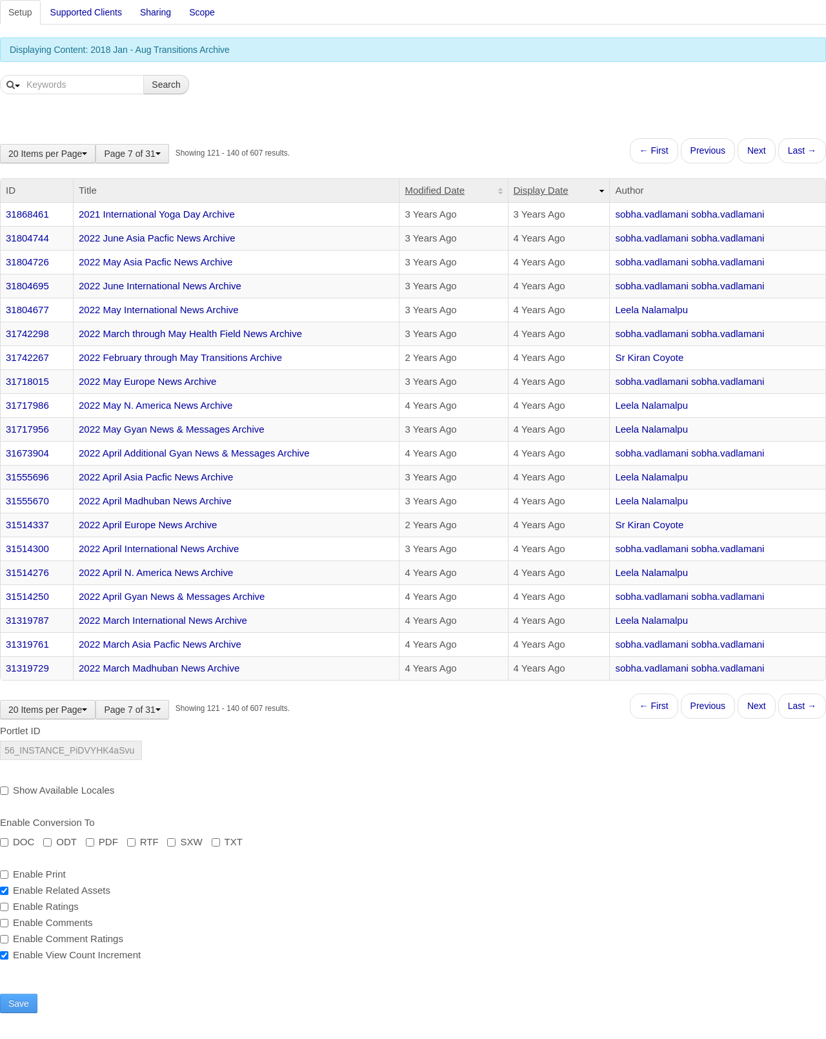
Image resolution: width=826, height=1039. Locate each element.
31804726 (27, 261)
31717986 (27, 405)
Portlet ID (20, 730)
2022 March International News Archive (163, 620)
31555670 (27, 500)
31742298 (27, 333)
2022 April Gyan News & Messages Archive (172, 596)
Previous (707, 150)
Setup (20, 12)
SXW (184, 841)
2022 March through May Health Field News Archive (190, 333)
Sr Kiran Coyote (649, 357)
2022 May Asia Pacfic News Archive (155, 261)
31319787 (27, 620)
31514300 (27, 548)
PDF (102, 841)
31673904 (27, 452)
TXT (227, 841)
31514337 (27, 524)
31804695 (27, 285)
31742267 (27, 357)
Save (18, 1003)
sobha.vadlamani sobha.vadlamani (689, 214)
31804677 (27, 309)
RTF (143, 841)
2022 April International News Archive (159, 548)
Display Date (541, 190)
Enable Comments (46, 922)
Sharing (155, 12)
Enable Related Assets (55, 890)
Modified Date (435, 190)
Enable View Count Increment (70, 954)
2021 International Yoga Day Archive (157, 214)
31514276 (27, 572)
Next (756, 150)
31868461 (27, 214)
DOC (17, 841)
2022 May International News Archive (159, 309)
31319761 (27, 644)
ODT (60, 841)
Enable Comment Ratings (61, 938)
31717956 (27, 429)
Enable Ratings (39, 906)
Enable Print (33, 874)
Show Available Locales (57, 790)
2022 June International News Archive (160, 285)
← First (654, 150)
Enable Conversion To (47, 822)
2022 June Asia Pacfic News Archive (157, 237)
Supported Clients (86, 12)
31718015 (27, 381)
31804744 (27, 237)
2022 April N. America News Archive (156, 572)
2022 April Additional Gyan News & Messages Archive (194, 452)
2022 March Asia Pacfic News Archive (160, 644)
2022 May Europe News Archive (147, 381)
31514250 (27, 596)
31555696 (27, 476)
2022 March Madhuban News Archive (159, 668)
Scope (202, 12)
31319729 (27, 668)
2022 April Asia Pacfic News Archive (156, 476)
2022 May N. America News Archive (155, 405)
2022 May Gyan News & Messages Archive (172, 429)
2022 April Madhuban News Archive (155, 500)
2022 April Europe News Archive (148, 524)
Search (166, 84)
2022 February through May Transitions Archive (180, 357)
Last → (802, 150)
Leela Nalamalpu (651, 309)
